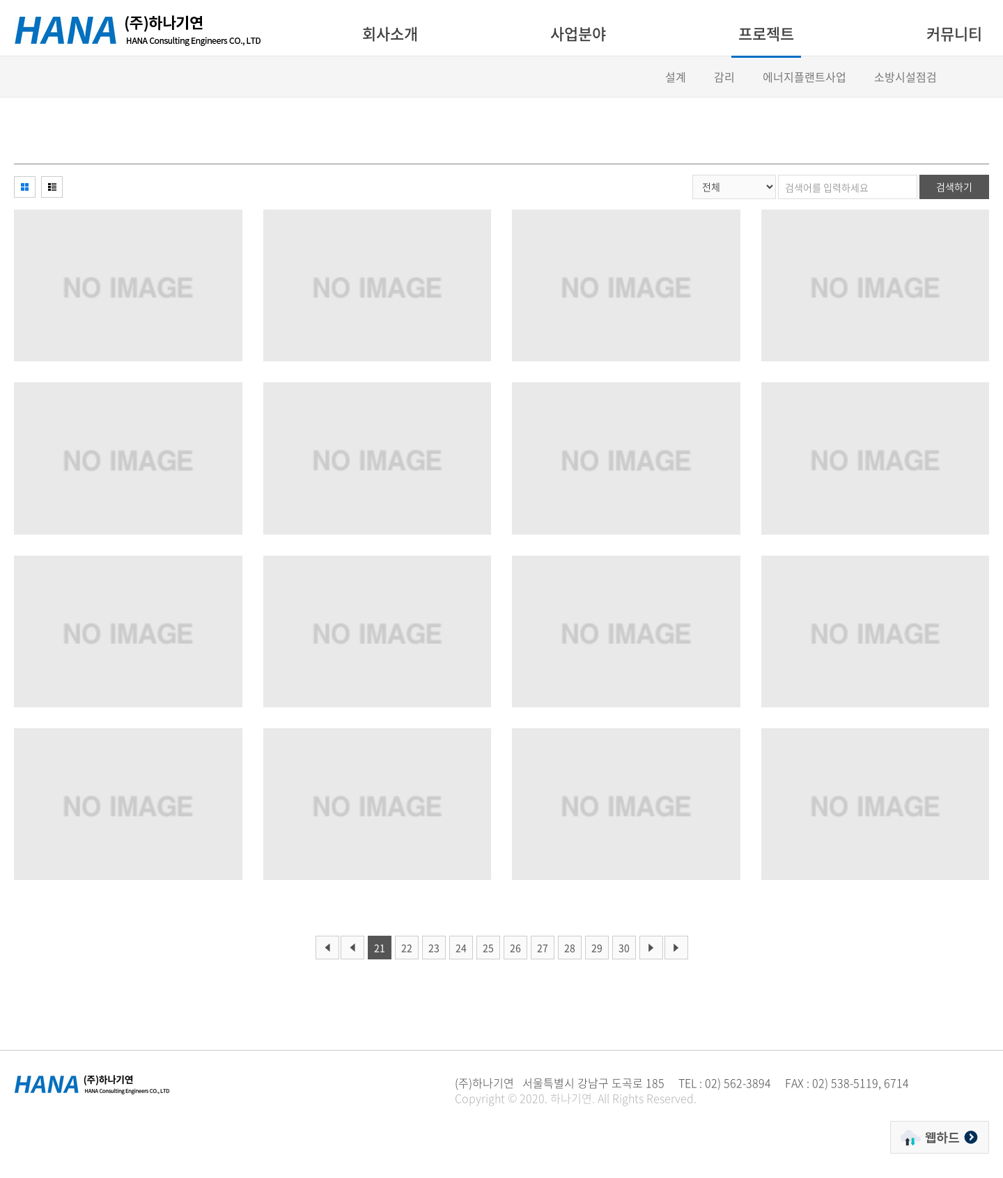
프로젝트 (766, 33)
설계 (675, 76)
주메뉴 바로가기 (0, 0)
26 (515, 948)
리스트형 (52, 187)
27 (542, 948)
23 (434, 948)
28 (569, 948)
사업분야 (578, 33)
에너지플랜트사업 (804, 76)
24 (461, 948)
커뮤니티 (954, 33)
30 (624, 948)
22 (406, 948)
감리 (724, 76)
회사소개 (390, 33)
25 (488, 948)
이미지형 (25, 187)
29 (596, 948)
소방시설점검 (905, 76)
